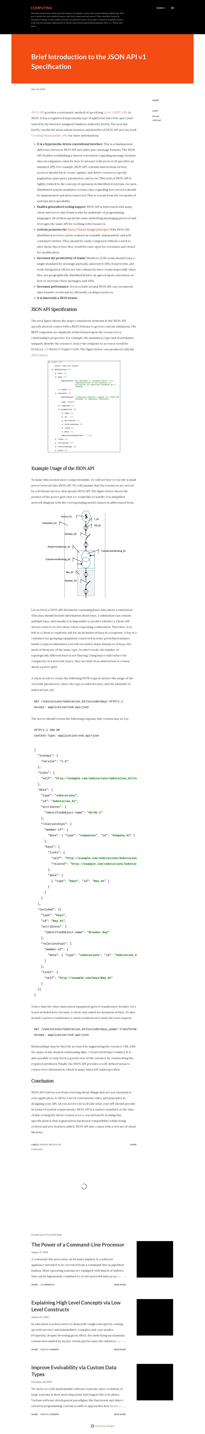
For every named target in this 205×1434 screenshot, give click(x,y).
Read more (120, 1284)
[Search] (161, 8)
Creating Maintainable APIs (49, 135)
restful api (156, 120)
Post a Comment (50, 1349)
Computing (41, 8)
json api (155, 116)
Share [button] (155, 100)
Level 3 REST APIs (116, 112)
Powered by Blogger (102, 1426)
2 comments (47, 1284)
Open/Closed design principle (87, 229)
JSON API (37, 112)
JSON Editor (39, 355)
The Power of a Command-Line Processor (77, 1244)
